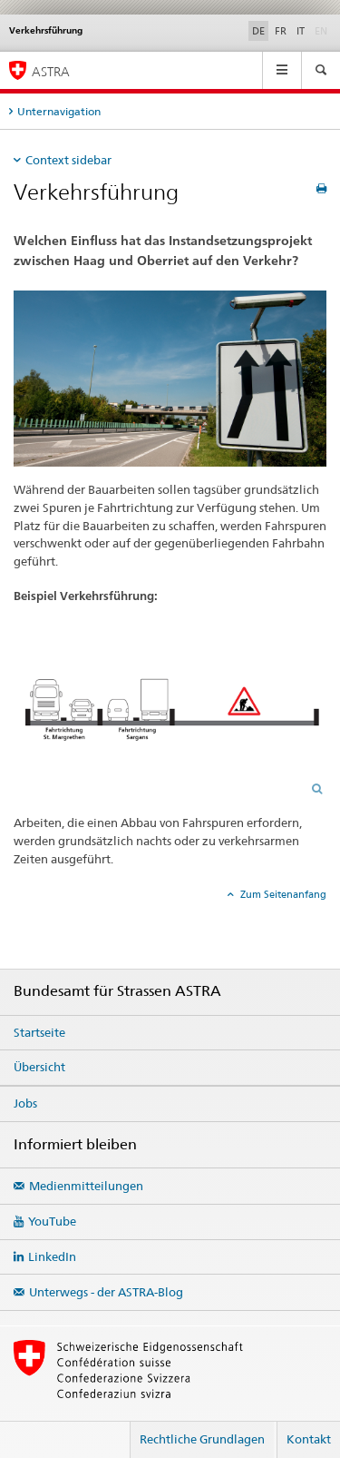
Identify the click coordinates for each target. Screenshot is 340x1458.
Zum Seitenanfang (282, 894)
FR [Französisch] (281, 31)
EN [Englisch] (323, 30)
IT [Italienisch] (300, 31)
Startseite (39, 1032)
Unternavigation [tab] (59, 111)
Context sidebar (68, 160)
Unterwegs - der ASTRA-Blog (106, 1292)
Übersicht (39, 1066)
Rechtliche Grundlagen (202, 1439)
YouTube (52, 1221)
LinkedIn (52, 1256)
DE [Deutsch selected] (258, 31)
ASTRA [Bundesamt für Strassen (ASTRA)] (51, 71)
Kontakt (309, 1439)
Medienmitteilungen (86, 1185)
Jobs (25, 1103)
